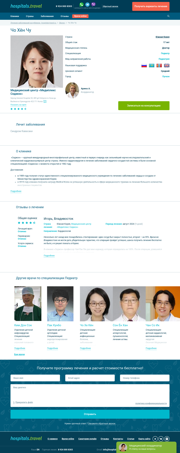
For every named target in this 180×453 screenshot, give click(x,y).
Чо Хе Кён (86, 325)
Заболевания (47, 16)
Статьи (130, 439)
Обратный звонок (110, 6)
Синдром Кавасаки (21, 131)
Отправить (90, 414)
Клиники (14, 16)
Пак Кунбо (54, 325)
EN (38, 449)
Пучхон (166, 76)
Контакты (118, 439)
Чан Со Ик (153, 325)
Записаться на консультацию (144, 105)
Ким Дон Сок (23, 325)
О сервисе (53, 439)
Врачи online (80, 16)
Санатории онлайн (87, 439)
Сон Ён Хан (120, 325)
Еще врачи (19, 354)
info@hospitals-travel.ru (114, 449)
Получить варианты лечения (151, 6)
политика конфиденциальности (151, 403)
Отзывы (65, 16)
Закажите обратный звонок (101, 423)
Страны (30, 16)
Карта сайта (144, 439)
